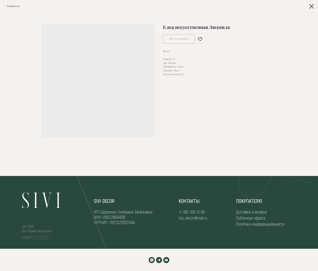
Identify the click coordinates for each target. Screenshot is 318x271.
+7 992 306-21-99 (192, 211)
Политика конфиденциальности (260, 224)
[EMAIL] (166, 260)
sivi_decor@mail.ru (193, 217)
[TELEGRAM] (159, 260)
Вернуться (13, 5)
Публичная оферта (250, 217)
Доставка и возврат (251, 211)
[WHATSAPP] (152, 260)
